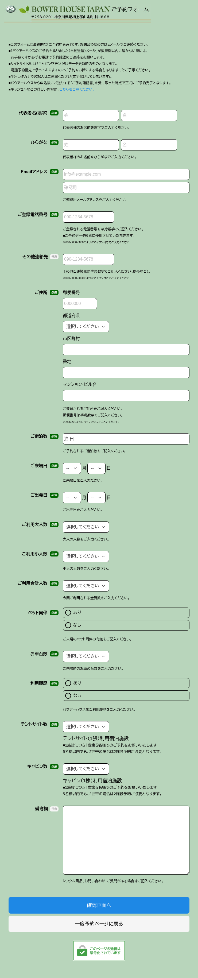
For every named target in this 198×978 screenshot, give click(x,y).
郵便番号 (71, 292)
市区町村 (71, 338)
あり (73, 613)
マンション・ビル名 (79, 384)
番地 (67, 361)
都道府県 (71, 315)
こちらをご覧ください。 (77, 89)
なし (73, 625)
